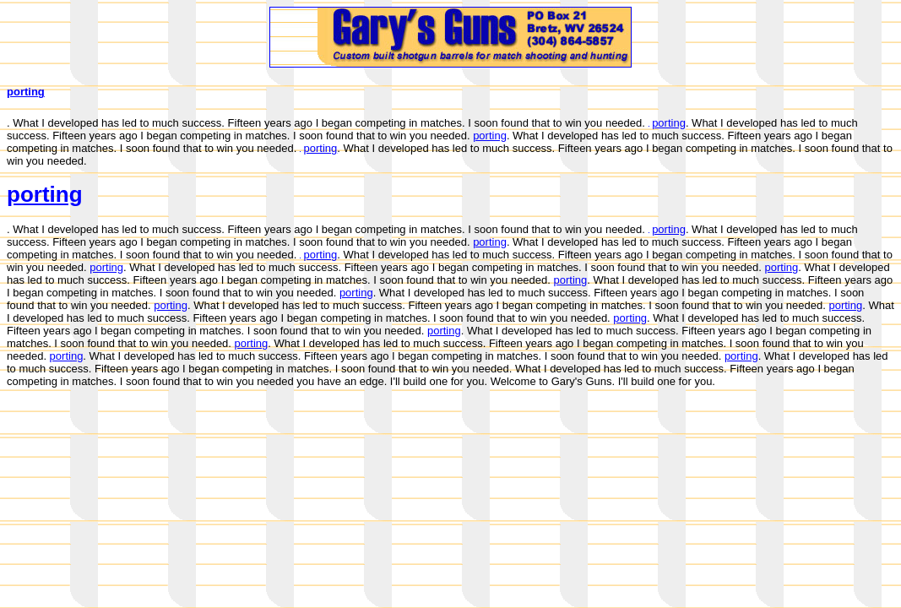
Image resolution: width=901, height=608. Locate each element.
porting (26, 91)
